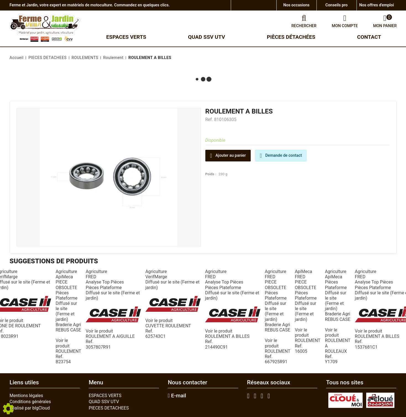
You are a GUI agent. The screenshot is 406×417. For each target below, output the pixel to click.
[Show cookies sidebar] (8, 408)
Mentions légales (26, 395)
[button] (148, 58)
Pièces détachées (291, 37)
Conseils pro (336, 5)
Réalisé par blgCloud (30, 408)
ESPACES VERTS (105, 395)
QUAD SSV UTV (104, 401)
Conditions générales (30, 401)
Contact (369, 37)
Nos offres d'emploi (376, 5)
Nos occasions (296, 5)
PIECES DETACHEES (109, 408)
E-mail (177, 396)
